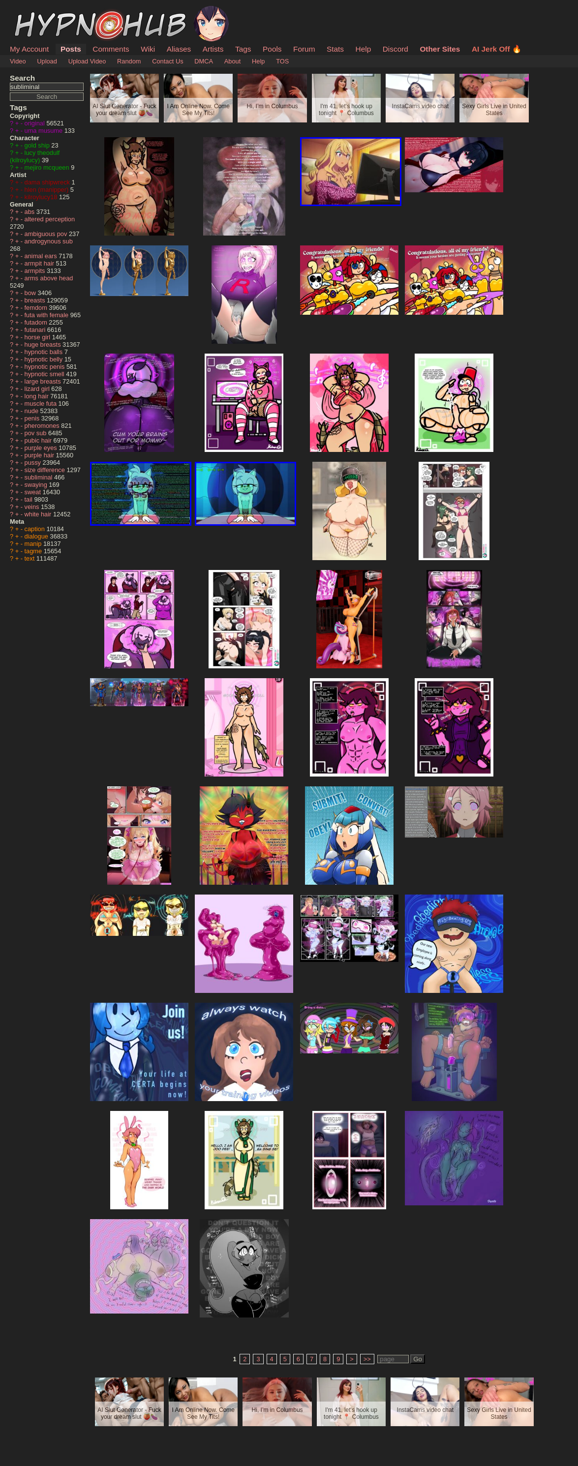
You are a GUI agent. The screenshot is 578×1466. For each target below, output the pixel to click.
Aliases (179, 49)
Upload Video (87, 61)
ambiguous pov (47, 234)
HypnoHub (37, 11)
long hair (38, 396)
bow (31, 293)
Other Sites (440, 49)
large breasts (44, 381)
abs (30, 211)
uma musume (44, 130)
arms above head (49, 278)
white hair (39, 514)
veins (33, 506)
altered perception (50, 219)
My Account (29, 49)
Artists (213, 49)
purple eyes (42, 447)
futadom (37, 322)
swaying (37, 484)
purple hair (40, 455)
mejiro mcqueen (48, 167)
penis (33, 418)
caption (36, 529)
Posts (71, 49)
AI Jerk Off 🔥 (496, 49)
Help (363, 49)
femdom (37, 307)
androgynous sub (49, 241)
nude (32, 411)
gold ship (38, 145)
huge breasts (44, 344)
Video (18, 61)
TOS (282, 61)
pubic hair (39, 440)
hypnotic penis (45, 366)
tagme (34, 551)
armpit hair (40, 263)
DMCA (203, 61)
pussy (34, 462)
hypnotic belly (44, 359)
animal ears (42, 256)
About (232, 61)
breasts (36, 300)
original (36, 123)
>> (367, 1359)
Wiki (148, 49)
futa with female (47, 315)
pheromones (43, 425)
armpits (36, 270)
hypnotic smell (45, 374)
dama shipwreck (48, 182)
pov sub (36, 433)
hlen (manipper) (47, 189)
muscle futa (42, 403)
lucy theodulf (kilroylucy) (35, 156)
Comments (110, 49)
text (30, 558)
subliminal (39, 477)
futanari (36, 329)
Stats (335, 49)
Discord (395, 49)
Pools (272, 49)
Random (129, 61)
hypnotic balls (44, 352)
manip (34, 543)
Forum (304, 49)
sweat (34, 492)
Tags (243, 49)
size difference (46, 470)
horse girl (38, 337)
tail (29, 499)
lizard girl (38, 388)
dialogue (37, 536)
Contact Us (167, 61)
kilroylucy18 (42, 197)
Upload (47, 61)
